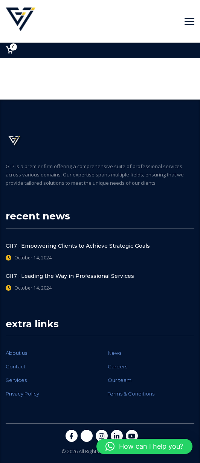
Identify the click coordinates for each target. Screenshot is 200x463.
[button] (144, 446)
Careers (117, 366)
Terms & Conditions (131, 394)
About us (16, 353)
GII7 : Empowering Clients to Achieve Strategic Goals (78, 245)
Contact (16, 366)
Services (16, 380)
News (114, 353)
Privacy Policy (22, 394)
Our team (119, 380)
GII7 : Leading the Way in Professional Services (70, 276)
